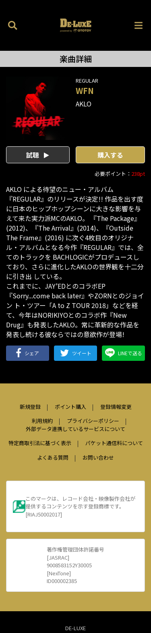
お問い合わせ (98, 457)
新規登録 (30, 406)
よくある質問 (52, 457)
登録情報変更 (116, 406)
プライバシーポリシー (93, 421)
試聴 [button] (37, 155)
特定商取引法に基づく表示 (39, 443)
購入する (110, 155)
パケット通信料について (114, 443)
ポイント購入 (70, 406)
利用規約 (42, 421)
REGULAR (87, 80)
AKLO (83, 103)
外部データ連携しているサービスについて (75, 429)
